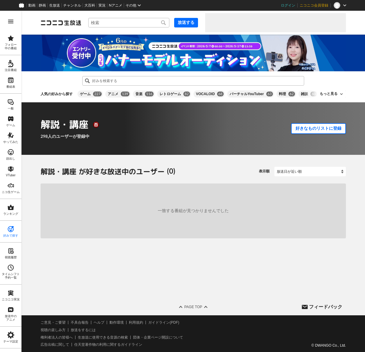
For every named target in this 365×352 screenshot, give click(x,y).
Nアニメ (115, 5)
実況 (102, 5)
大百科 (89, 5)
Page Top (193, 307)
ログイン (288, 5)
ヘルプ (99, 322)
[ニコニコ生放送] (61, 22)
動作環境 (116, 322)
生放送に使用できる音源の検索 (103, 337)
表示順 (264, 171)
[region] (10, 181)
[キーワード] (128, 22)
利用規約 (136, 322)
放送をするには (83, 330)
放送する (186, 22)
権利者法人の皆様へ (57, 337)
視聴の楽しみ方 (53, 330)
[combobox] (128, 22)
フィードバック (325, 306)
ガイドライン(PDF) (163, 322)
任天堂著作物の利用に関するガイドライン (108, 344)
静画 (42, 5)
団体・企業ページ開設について (158, 337)
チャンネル (72, 5)
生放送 (54, 5)
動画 (31, 5)
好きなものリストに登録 (318, 128)
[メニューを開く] (11, 21)
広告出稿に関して (55, 344)
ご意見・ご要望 (53, 322)
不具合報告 (80, 322)
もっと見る (329, 94)
